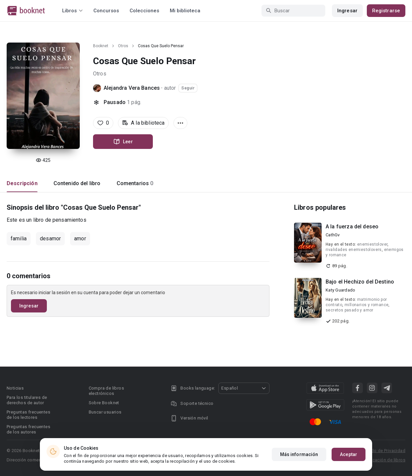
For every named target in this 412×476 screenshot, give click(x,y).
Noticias (15, 388)
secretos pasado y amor (349, 310)
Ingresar (347, 11)
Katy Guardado (340, 290)
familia (19, 238)
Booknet (100, 46)
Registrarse (386, 11)
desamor (50, 238)
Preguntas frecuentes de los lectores (28, 415)
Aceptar (348, 454)
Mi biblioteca (185, 11)
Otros (123, 46)
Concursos (106, 11)
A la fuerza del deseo (352, 226)
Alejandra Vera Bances (132, 88)
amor (80, 238)
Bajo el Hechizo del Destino (360, 282)
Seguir (187, 88)
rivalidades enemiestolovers (354, 249)
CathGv (333, 234)
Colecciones (144, 11)
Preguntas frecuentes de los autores (28, 429)
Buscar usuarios (105, 412)
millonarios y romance (366, 304)
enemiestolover (372, 244)
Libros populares (320, 207)
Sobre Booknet (104, 402)
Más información (299, 454)
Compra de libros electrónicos (106, 391)
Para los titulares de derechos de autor (27, 400)
